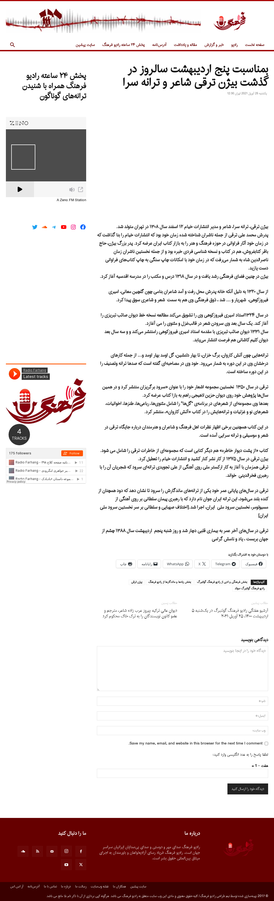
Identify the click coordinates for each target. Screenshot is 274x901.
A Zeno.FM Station (71, 200)
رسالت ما (80, 886)
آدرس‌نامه (159, 45)
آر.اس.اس (16, 886)
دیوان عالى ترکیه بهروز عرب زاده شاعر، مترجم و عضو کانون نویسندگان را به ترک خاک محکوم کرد (139, 613)
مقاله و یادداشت (185, 45)
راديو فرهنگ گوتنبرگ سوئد (250, 588)
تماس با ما (50, 886)
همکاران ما (119, 886)
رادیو (234, 45)
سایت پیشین (85, 45)
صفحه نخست (254, 45)
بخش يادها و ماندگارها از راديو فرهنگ (169, 582)
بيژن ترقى (136, 582)
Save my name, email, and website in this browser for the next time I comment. (195, 743)
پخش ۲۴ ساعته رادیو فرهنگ (123, 45)
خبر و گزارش (214, 45)
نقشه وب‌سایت (100, 886)
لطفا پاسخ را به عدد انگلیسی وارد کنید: (240, 754)
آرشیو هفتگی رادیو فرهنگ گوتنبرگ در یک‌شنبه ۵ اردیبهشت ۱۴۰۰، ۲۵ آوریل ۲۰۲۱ (230, 613)
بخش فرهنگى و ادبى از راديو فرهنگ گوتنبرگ (222, 582)
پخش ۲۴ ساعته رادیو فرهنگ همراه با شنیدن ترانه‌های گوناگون (54, 86)
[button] (12, 45)
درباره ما (66, 886)
